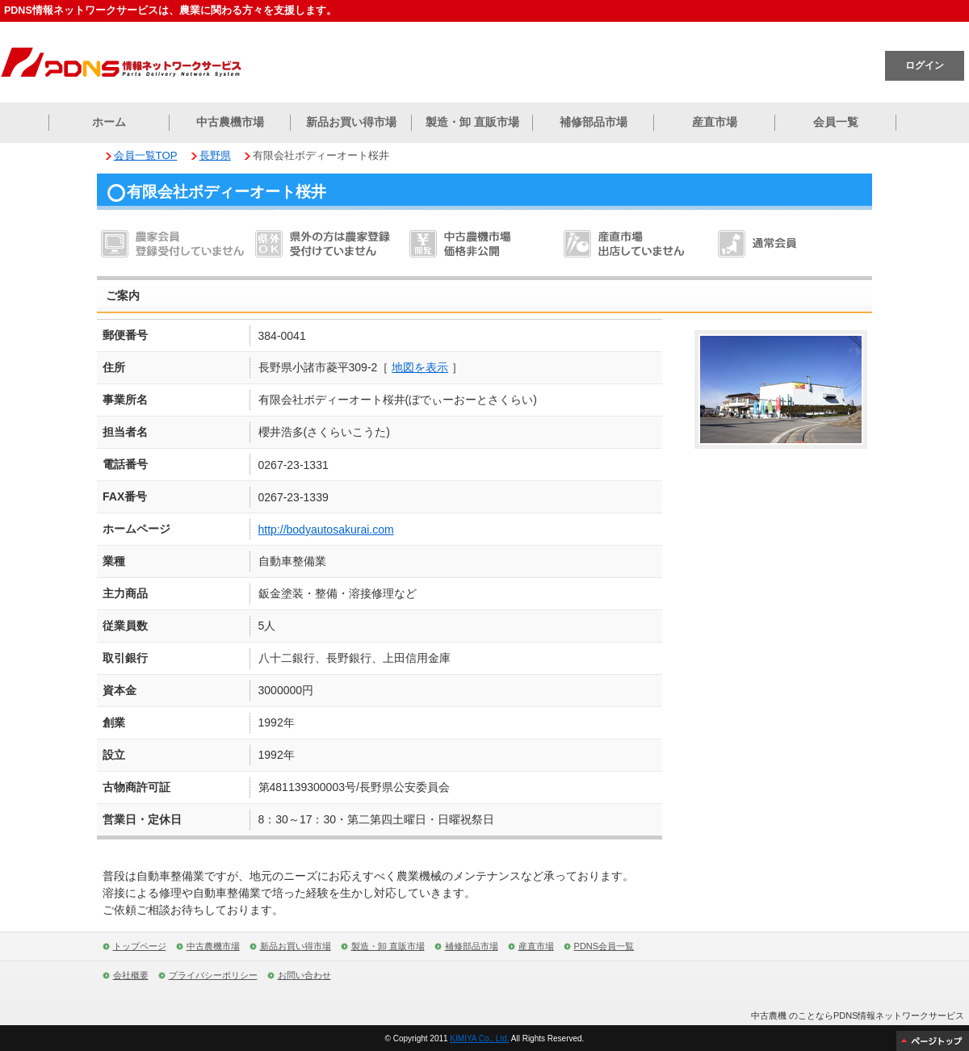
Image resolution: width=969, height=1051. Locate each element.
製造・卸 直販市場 (472, 121)
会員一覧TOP (146, 155)
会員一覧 (835, 121)
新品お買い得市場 (351, 121)
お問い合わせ (304, 975)
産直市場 (714, 121)
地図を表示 (420, 367)
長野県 (215, 155)
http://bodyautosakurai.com (326, 529)
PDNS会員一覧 (604, 946)
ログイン (924, 65)
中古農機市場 (230, 121)
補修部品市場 (593, 121)
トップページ (139, 946)
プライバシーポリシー (213, 975)
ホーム (109, 121)
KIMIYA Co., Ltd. (479, 1038)
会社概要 (131, 975)
